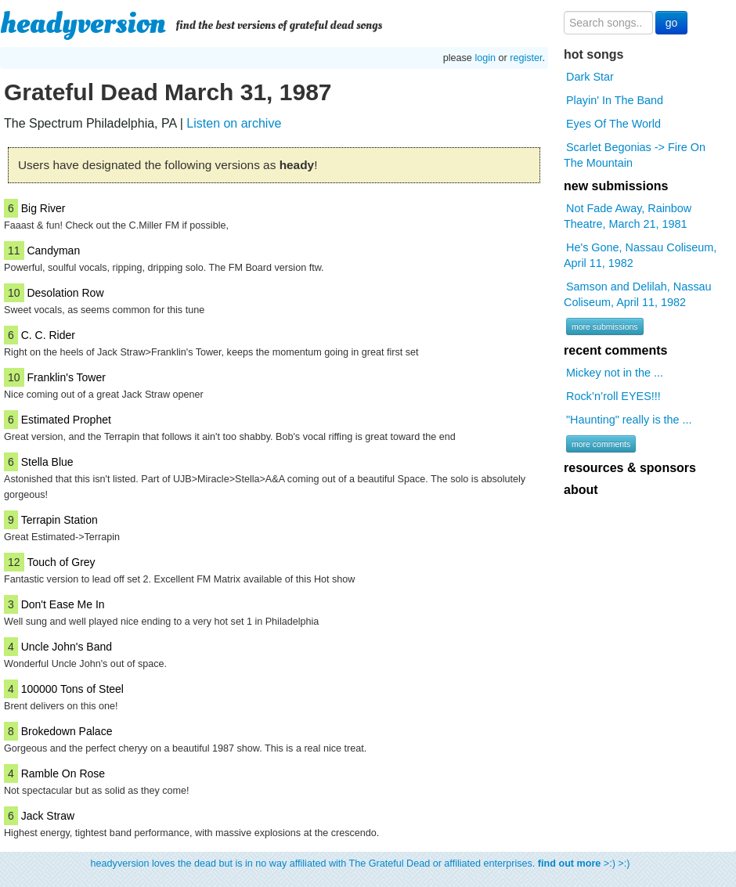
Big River (43, 208)
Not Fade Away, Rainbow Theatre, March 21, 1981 (627, 216)
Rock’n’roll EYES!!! (613, 396)
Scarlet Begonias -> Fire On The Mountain (634, 155)
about (581, 489)
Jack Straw (47, 815)
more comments (601, 444)
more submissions (605, 326)
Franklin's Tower (66, 377)
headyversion (83, 23)
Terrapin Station (59, 520)
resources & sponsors (630, 467)
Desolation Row (65, 293)
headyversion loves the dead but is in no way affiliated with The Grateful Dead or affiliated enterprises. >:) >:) (360, 863)
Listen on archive (233, 123)
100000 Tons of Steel (72, 689)
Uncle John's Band (66, 646)
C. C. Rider (48, 335)
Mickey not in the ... (614, 372)
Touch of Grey (61, 562)
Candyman (53, 250)
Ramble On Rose (63, 773)
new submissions (616, 186)
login (485, 57)
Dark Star (590, 76)
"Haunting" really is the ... (629, 419)
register (526, 57)
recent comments (616, 350)
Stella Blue (47, 462)
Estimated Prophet (66, 419)
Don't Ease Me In (63, 604)
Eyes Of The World (613, 123)
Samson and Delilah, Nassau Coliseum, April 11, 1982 (638, 294)
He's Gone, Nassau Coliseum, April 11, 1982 (640, 255)
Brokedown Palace (67, 731)
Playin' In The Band (614, 100)
